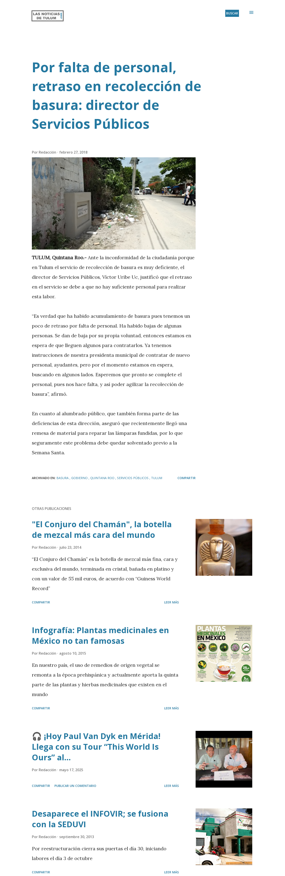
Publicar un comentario (75, 786)
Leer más (171, 602)
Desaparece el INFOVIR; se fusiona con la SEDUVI (100, 819)
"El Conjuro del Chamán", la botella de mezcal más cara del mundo (102, 529)
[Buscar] (232, 13)
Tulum (156, 478)
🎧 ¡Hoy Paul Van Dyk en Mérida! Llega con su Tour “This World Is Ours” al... (96, 747)
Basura (62, 478)
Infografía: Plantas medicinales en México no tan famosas (100, 635)
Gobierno (80, 478)
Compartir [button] (186, 478)
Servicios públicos (133, 478)
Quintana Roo (102, 478)
